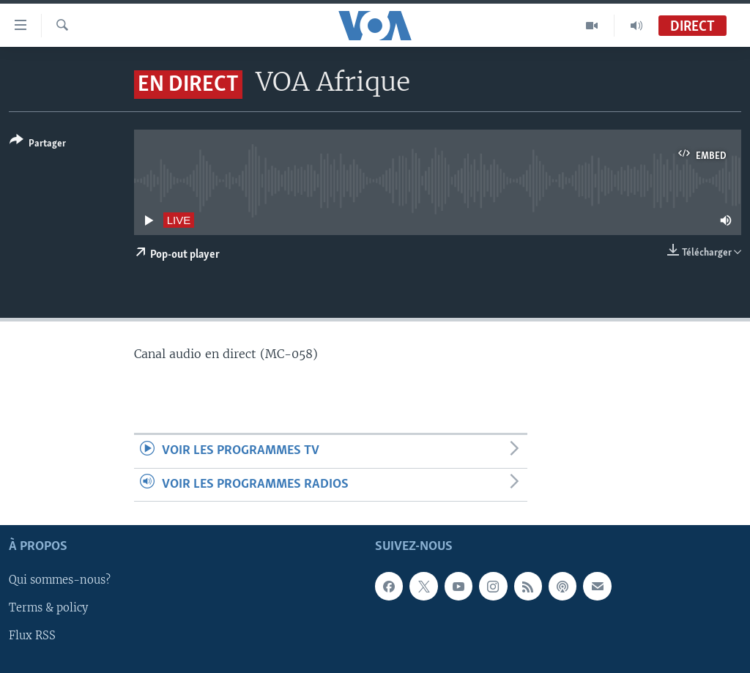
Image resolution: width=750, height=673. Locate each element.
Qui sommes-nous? (60, 580)
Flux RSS (32, 635)
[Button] (38, 145)
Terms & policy (48, 607)
